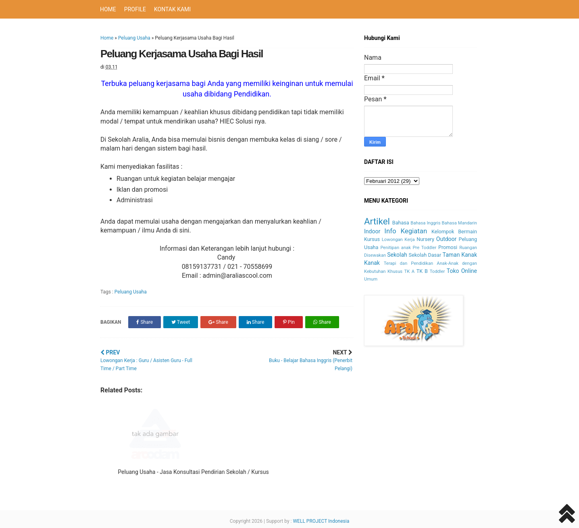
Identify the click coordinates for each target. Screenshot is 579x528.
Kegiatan (413, 231)
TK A (409, 271)
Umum (370, 279)
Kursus (372, 239)
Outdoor (446, 239)
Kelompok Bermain (454, 231)
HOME (108, 9)
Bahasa (400, 223)
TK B (422, 271)
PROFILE (135, 9)
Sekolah (397, 254)
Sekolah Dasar (425, 255)
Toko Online (462, 271)
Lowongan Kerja (398, 239)
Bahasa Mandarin (459, 223)
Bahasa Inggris (425, 223)
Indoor (372, 231)
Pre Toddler (425, 247)
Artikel (377, 221)
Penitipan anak (395, 247)
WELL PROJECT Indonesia (321, 521)
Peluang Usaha (134, 38)
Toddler (437, 271)
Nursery (425, 239)
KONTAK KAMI (172, 9)
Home (106, 38)
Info (390, 231)
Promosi (447, 247)
